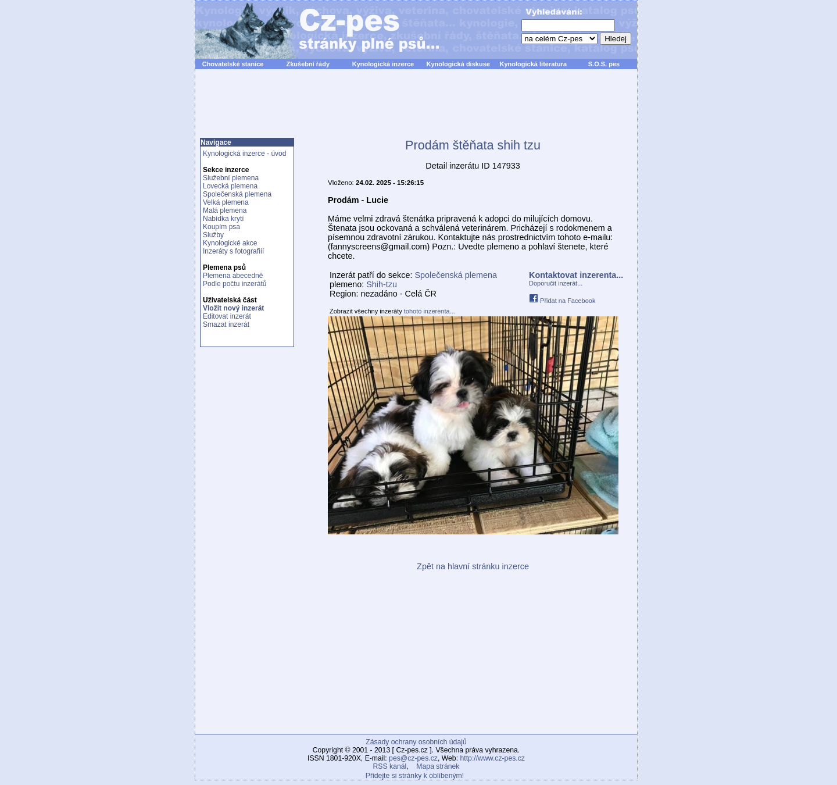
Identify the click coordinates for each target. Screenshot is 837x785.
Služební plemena (231, 178)
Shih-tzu (381, 284)
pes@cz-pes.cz (413, 758)
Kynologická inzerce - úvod (244, 153)
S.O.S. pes (604, 63)
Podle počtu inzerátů (234, 284)
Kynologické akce (230, 243)
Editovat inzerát (227, 316)
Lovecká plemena (230, 186)
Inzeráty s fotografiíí (233, 251)
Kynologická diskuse (457, 63)
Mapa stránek (437, 766)
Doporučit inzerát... (555, 283)
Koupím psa (221, 227)
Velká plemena (226, 202)
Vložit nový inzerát (233, 308)
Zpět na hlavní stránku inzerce (473, 566)
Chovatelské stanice (233, 63)
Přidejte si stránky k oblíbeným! (415, 776)
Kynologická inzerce (383, 63)
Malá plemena (224, 210)
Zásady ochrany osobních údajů (416, 742)
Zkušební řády (308, 63)
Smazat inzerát (226, 324)
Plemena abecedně (233, 276)
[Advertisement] (416, 110)
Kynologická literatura (533, 63)
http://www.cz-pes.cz (492, 758)
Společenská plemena (237, 194)
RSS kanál (390, 766)
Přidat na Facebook (562, 300)
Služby (213, 235)
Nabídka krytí (223, 219)
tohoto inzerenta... (429, 311)
